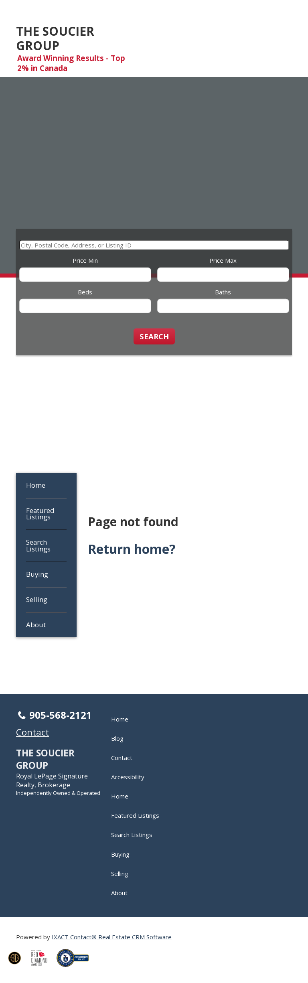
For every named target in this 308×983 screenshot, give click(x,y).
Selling (36, 599)
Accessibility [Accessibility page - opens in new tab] (127, 777)
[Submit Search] (154, 336)
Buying (37, 574)
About (36, 624)
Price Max (223, 260)
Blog (117, 738)
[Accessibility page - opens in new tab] (75, 969)
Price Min (85, 260)
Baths (223, 292)
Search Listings (38, 545)
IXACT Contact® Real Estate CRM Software (112, 937)
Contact (121, 758)
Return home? (132, 548)
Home (35, 485)
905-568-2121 (60, 715)
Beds (85, 292)
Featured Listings (40, 514)
